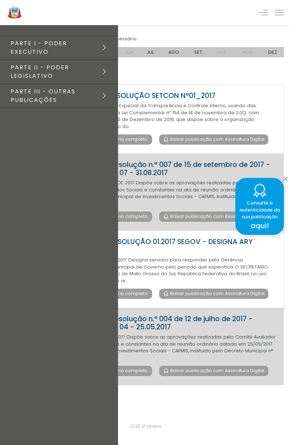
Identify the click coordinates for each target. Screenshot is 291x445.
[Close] (285, 177)
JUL (150, 52)
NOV (247, 52)
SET (198, 52)
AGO (173, 52)
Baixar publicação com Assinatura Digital (216, 139)
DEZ (272, 52)
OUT (221, 52)
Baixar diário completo (121, 139)
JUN (129, 52)
